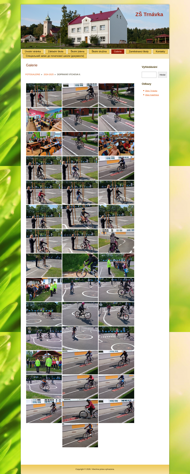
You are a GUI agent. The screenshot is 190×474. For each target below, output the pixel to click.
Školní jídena (77, 51)
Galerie (118, 51)
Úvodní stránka (33, 51)
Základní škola (55, 51)
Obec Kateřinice (152, 95)
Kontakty (160, 51)
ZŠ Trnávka (149, 14)
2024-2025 (49, 74)
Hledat (162, 75)
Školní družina (99, 51)
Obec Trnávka (151, 91)
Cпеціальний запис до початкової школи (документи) (55, 56)
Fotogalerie (32, 74)
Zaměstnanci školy (139, 51)
